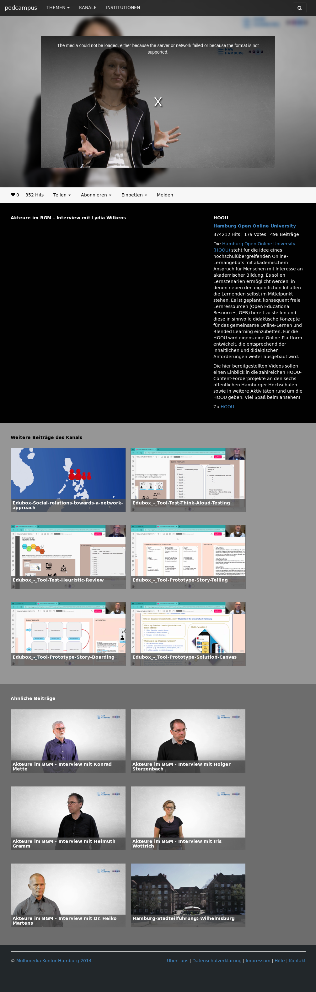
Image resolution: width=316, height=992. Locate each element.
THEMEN (58, 7)
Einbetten (134, 195)
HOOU (227, 407)
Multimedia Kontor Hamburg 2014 (54, 960)
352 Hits (34, 195)
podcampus (21, 7)
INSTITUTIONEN (123, 7)
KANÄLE (88, 7)
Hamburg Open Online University (254, 226)
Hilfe (280, 960)
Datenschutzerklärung (217, 960)
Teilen (62, 195)
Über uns (177, 960)
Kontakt (297, 960)
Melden (165, 195)
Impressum (258, 960)
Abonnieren (96, 195)
